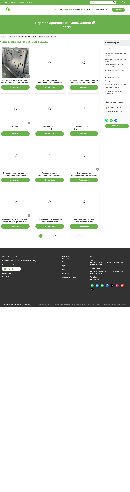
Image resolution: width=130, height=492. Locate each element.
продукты (68, 9)
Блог (83, 9)
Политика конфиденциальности (12, 304)
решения (90, 9)
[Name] (114, 2)
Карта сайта (27, 304)
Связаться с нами (102, 9)
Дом (54, 9)
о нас (60, 9)
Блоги (64, 269)
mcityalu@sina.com (115, 111)
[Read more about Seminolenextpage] (79, 236)
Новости (76, 9)
